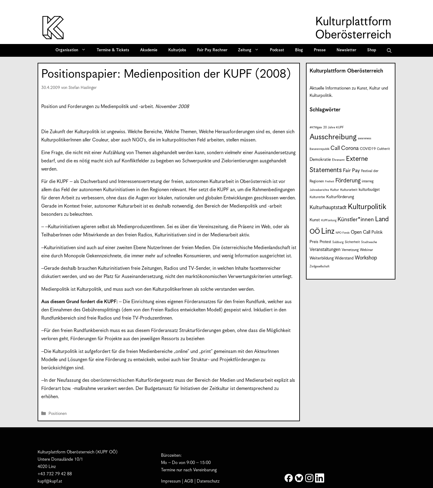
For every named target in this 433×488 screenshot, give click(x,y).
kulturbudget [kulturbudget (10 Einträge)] (369, 190)
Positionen (58, 414)
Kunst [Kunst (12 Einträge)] (315, 220)
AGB (188, 481)
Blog (299, 50)
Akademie (148, 50)
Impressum (171, 481)
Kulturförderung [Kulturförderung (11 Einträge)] (340, 197)
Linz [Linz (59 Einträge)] (327, 231)
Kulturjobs (177, 50)
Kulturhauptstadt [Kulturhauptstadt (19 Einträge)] (328, 208)
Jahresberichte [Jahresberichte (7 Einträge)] (319, 190)
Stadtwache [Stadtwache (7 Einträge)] (369, 242)
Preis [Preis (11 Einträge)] (314, 242)
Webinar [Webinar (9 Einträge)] (366, 250)
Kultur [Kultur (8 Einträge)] (334, 190)
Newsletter (346, 50)
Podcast (277, 50)
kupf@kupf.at (50, 481)
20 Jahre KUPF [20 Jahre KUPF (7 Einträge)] (333, 127)
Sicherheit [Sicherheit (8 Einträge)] (352, 242)
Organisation (72, 50)
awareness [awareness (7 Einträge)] (364, 138)
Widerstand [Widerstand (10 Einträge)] (344, 258)
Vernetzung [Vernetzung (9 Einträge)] (350, 250)
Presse (320, 50)
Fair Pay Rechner (212, 50)
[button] (389, 50)
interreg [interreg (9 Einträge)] (368, 181)
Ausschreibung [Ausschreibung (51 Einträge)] (333, 137)
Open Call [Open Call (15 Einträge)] (360, 232)
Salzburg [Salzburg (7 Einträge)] (338, 242)
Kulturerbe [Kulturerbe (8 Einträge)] (317, 197)
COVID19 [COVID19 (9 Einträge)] (368, 149)
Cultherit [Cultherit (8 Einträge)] (383, 149)
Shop (371, 50)
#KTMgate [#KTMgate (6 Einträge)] (316, 127)
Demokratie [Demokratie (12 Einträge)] (320, 159)
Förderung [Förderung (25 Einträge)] (348, 181)
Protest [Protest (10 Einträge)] (325, 242)
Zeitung (250, 50)
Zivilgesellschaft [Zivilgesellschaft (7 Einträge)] (320, 266)
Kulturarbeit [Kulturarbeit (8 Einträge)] (348, 190)
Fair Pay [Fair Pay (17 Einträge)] (351, 171)
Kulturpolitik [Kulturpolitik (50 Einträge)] (367, 207)
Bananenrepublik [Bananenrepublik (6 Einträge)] (319, 149)
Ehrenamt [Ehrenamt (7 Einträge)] (338, 160)
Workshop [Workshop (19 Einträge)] (366, 258)
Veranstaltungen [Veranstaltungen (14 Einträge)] (325, 249)
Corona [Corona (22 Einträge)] (350, 148)
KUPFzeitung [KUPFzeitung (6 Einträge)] (328, 220)
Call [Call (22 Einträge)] (335, 148)
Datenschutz (208, 481)
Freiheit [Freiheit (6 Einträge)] (329, 181)
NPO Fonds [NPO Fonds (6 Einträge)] (343, 233)
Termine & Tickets (113, 50)
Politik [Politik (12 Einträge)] (377, 232)
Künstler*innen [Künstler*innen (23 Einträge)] (355, 219)
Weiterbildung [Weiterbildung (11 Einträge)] (322, 258)
